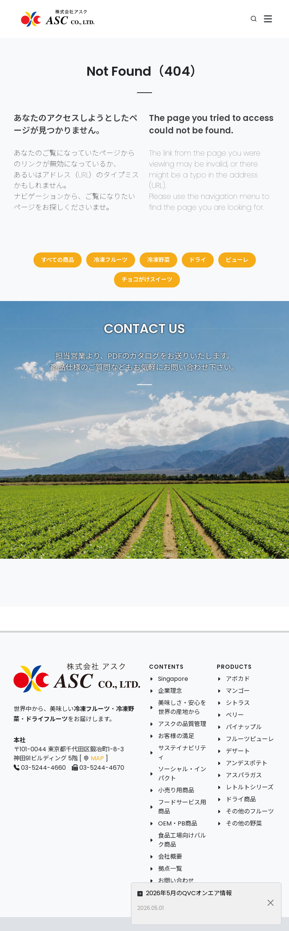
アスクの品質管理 (182, 724)
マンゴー (238, 690)
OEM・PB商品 (177, 823)
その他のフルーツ (250, 811)
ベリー (235, 715)
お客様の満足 (176, 736)
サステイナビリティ (182, 752)
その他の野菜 (244, 823)
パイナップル (244, 727)
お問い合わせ (176, 880)
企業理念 (170, 690)
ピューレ (237, 260)
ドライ (197, 260)
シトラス (238, 703)
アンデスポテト (247, 763)
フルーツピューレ (250, 739)
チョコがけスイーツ (147, 279)
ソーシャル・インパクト (182, 774)
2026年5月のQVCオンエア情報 (236, 893)
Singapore (173, 678)
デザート (238, 751)
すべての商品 (57, 260)
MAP (97, 758)
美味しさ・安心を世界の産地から (182, 707)
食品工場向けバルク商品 (182, 840)
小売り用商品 (176, 790)
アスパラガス (244, 775)
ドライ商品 (241, 799)
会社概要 (170, 856)
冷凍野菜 (158, 260)
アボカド (238, 678)
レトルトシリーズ (250, 787)
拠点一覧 (170, 868)
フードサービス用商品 (182, 807)
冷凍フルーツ (111, 260)
